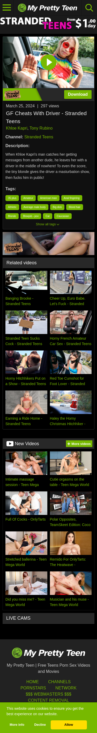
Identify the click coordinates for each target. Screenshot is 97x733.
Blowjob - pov (31, 216)
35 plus (12, 198)
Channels (59, 682)
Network (66, 688)
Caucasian (63, 216)
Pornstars (33, 688)
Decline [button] (40, 725)
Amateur (28, 198)
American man (48, 198)
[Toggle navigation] (7, 7)
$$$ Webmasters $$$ (48, 694)
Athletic (12, 207)
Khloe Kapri (16, 128)
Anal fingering (72, 198)
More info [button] (17, 725)
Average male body (35, 207)
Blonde (12, 216)
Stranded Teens (38, 137)
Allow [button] (68, 725)
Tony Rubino (41, 128)
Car (48, 216)
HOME (32, 682)
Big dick (57, 207)
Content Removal (48, 700)
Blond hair (74, 207)
